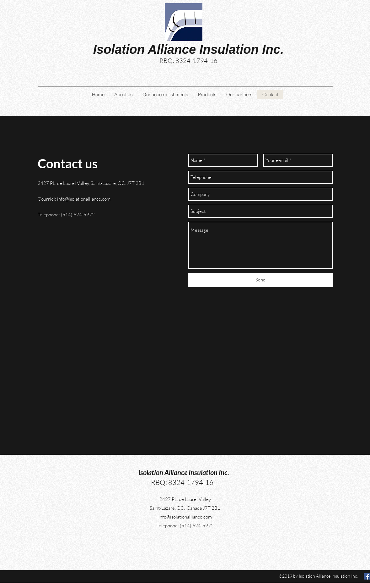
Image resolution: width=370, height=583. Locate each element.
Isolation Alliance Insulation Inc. (183, 472)
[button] (165, 94)
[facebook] (367, 576)
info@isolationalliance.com (83, 199)
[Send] (260, 280)
